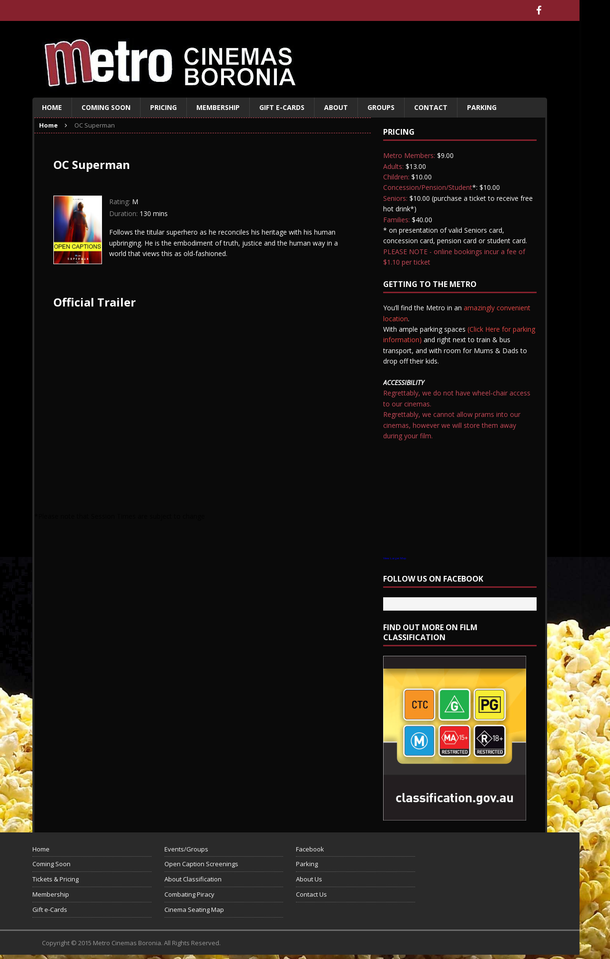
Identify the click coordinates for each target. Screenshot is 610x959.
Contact (430, 107)
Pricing (163, 107)
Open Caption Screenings (201, 864)
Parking (482, 107)
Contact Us (311, 894)
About (336, 107)
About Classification (193, 879)
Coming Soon (106, 107)
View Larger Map (394, 558)
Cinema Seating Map (194, 909)
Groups (381, 107)
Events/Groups (186, 849)
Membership (218, 107)
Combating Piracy (189, 894)
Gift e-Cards (282, 107)
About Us (309, 879)
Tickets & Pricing (55, 879)
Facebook (310, 849)
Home (52, 107)
